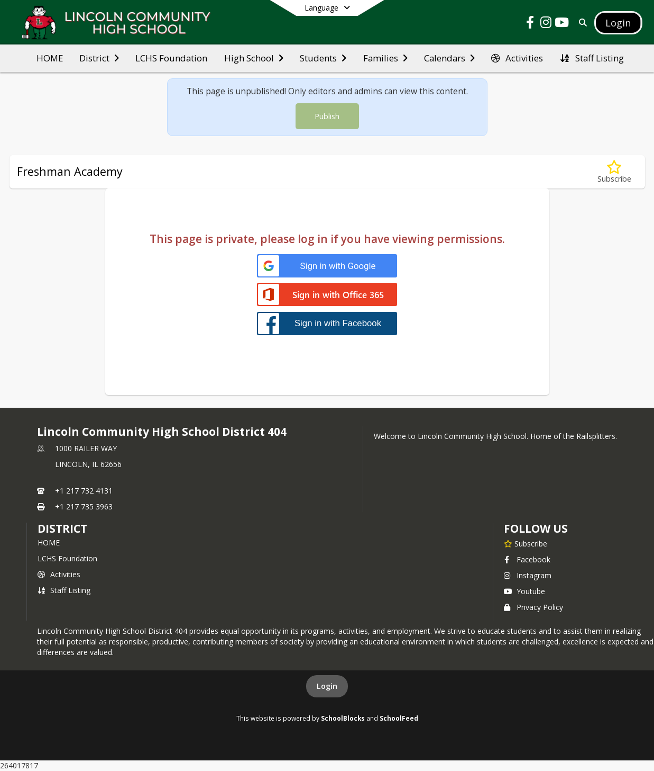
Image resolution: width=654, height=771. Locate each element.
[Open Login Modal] (618, 22)
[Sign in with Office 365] (327, 295)
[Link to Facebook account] (530, 24)
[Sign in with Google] (327, 266)
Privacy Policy (533, 607)
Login (327, 686)
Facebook (527, 559)
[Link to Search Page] (581, 22)
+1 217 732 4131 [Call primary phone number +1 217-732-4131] (84, 491)
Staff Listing (64, 590)
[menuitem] (49, 58)
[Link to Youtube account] (561, 24)
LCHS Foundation (67, 558)
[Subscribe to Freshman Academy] (614, 171)
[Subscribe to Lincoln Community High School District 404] (525, 543)
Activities (59, 574)
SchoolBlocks (343, 718)
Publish (327, 116)
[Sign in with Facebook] (327, 323)
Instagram (527, 575)
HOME (49, 542)
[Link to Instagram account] (546, 24)
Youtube (524, 591)
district (62, 528)
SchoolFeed (399, 718)
